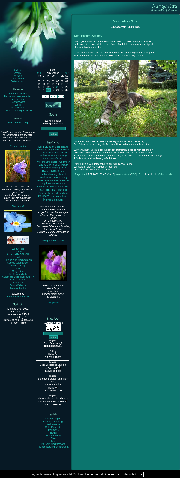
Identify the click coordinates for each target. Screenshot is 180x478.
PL (140, 174)
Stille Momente (53, 427)
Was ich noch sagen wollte (17, 110)
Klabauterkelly (53, 435)
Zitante (18, 251)
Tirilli (17, 257)
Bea (53, 441)
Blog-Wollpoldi (18, 288)
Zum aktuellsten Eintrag (125, 21)
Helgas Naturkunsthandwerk (53, 446)
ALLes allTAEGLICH (18, 254)
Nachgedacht (18, 102)
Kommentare (122, 174)
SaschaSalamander (17, 262)
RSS (133, 174)
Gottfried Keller (18, 146)
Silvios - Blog (18, 265)
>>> (67, 72)
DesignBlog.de (53, 418)
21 (57, 87)
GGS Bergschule (18, 274)
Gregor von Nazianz (53, 240)
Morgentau (18, 271)
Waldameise (53, 424)
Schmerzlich (18, 107)
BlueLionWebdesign (17, 296)
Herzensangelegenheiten (18, 96)
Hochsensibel (17, 99)
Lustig (18, 104)
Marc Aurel (18, 206)
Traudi (53, 432)
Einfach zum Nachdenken (18, 260)
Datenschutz (18, 81)
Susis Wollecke (18, 285)
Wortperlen (18, 248)
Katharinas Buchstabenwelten (18, 276)
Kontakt (18, 75)
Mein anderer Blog (18, 122)
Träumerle (53, 429)
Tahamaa (18, 282)
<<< (38, 72)
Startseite (18, 70)
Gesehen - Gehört (18, 93)
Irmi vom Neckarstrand (53, 444)
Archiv (17, 72)
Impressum (18, 78)
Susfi (18, 268)
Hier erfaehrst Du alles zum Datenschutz (111, 474)
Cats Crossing (18, 279)
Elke (53, 438)
